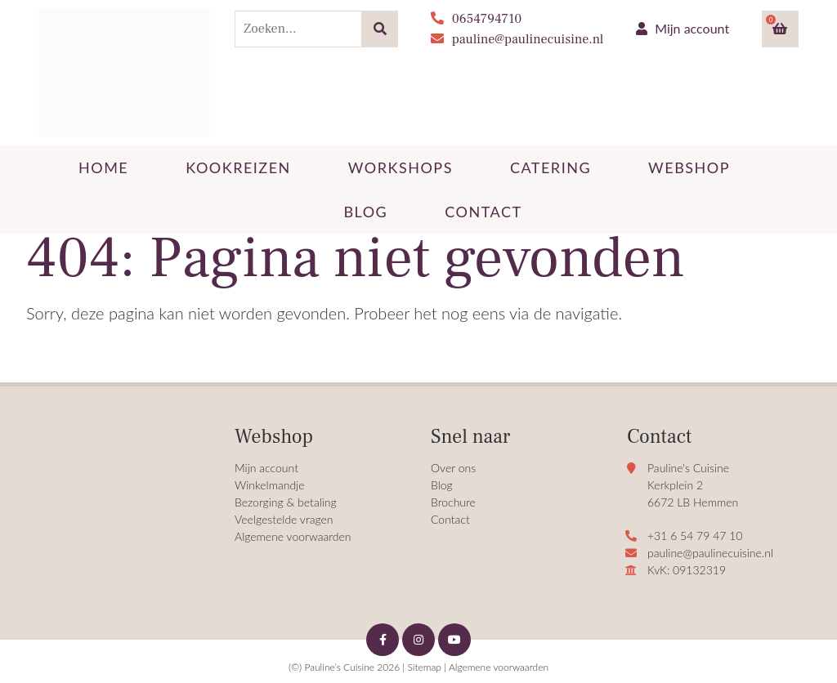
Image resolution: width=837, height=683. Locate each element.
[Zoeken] (379, 29)
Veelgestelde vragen (284, 519)
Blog (442, 485)
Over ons (453, 468)
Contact (450, 519)
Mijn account (682, 28)
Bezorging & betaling (286, 502)
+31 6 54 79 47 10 (694, 535)
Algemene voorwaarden (293, 536)
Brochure (453, 502)
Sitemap (424, 667)
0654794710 (476, 19)
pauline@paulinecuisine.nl (517, 39)
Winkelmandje (270, 485)
